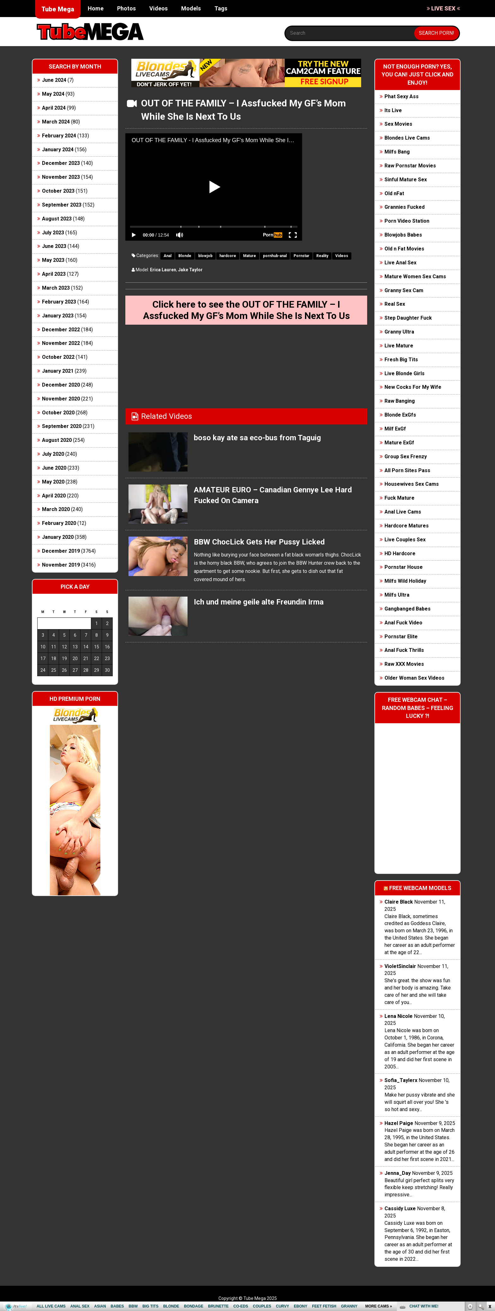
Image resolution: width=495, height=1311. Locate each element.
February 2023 (59, 302)
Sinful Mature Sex (406, 180)
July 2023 (53, 233)
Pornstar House (404, 567)
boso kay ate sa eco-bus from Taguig (257, 437)
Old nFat (394, 193)
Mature (249, 256)
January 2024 (58, 150)
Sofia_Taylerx (401, 1080)
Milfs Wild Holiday (405, 581)
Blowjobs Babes (403, 235)
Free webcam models (420, 888)
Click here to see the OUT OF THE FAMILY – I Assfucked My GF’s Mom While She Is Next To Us (246, 310)
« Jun (42, 681)
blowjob (205, 256)
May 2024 (53, 94)
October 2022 (58, 357)
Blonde (184, 256)
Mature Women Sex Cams (415, 277)
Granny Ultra (399, 332)
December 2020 (61, 385)
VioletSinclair (400, 966)
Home (96, 8)
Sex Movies (398, 124)
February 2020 (59, 523)
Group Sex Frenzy (406, 457)
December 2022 (61, 330)
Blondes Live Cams (407, 138)
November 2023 (61, 177)
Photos (126, 8)
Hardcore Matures (407, 526)
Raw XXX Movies (404, 664)
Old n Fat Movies (404, 249)
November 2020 (61, 399)
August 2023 (57, 219)
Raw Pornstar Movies (410, 166)
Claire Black (399, 902)
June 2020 (54, 468)
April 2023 (54, 274)
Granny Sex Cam (404, 290)
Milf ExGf (395, 429)
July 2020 (53, 454)
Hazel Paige (399, 1123)
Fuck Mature (399, 498)
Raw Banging (400, 401)
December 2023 (61, 163)
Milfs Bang (397, 152)
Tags (220, 8)
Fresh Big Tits (401, 360)
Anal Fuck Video (403, 623)
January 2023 (58, 316)
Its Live (393, 110)
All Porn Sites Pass (407, 470)
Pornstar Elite (401, 637)
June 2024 (54, 80)
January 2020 (58, 537)
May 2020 (53, 482)
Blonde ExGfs (400, 415)
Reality (322, 256)
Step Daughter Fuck (408, 318)
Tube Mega (57, 9)
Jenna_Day (398, 1173)
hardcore (227, 256)
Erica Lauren (163, 269)
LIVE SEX (443, 8)
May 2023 (53, 260)
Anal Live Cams (403, 512)
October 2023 (58, 191)
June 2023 (54, 246)
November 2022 (61, 343)
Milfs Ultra (397, 595)
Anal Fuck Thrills (404, 650)
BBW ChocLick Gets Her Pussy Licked (259, 542)
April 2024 (54, 108)
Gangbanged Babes (408, 609)
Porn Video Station (407, 221)
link (489, 1212)
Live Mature (399, 346)
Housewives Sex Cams (412, 484)
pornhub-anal (275, 256)
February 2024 (59, 136)
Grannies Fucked (405, 207)
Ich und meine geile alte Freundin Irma (259, 602)
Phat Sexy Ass (402, 96)
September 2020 (61, 426)
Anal (167, 256)
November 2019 (61, 565)
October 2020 (58, 413)
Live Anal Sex (400, 263)
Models (191, 8)
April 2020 (54, 496)
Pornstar (301, 256)
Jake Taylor (190, 269)
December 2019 (61, 551)
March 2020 (56, 509)
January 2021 (58, 371)
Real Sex (395, 304)
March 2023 (56, 288)
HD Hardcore (400, 553)
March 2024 (56, 122)
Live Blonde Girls (405, 373)
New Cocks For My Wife (413, 387)
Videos (158, 8)
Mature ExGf (399, 443)
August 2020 (57, 440)
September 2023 (61, 205)
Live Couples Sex (405, 540)
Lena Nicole (399, 1016)
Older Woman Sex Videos (414, 678)
